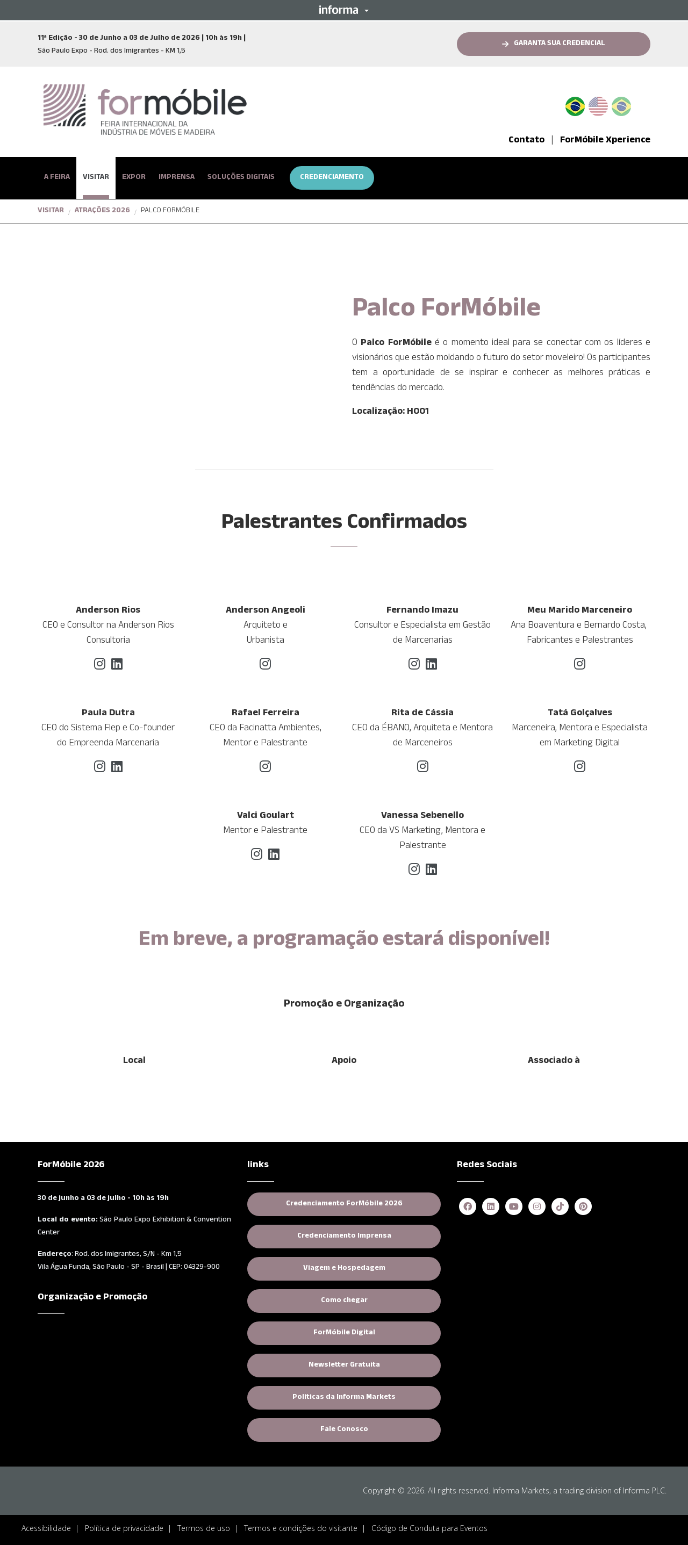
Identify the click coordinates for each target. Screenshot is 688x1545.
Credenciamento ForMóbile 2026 (344, 1204)
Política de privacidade (124, 1528)
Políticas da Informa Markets (344, 1397)
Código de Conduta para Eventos (429, 1528)
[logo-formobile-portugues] (145, 110)
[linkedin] (117, 667)
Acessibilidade (46, 1528)
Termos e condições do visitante (300, 1528)
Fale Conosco (344, 1430)
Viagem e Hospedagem (344, 1268)
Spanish (621, 104)
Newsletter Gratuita (344, 1365)
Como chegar (344, 1301)
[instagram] (99, 667)
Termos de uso (203, 1528)
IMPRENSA (177, 177)
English (598, 104)
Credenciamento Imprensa (344, 1236)
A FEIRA (57, 177)
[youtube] (514, 1207)
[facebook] (467, 1207)
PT (579, 104)
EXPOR (134, 177)
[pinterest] (583, 1207)
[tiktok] (560, 1207)
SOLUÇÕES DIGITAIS (241, 177)
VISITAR (96, 177)
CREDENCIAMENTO (332, 177)
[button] (344, 9)
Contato (526, 141)
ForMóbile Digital (344, 1333)
